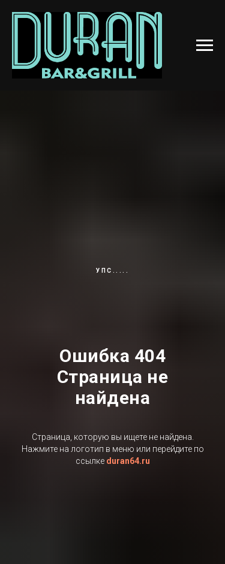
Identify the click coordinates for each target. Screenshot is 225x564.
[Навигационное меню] (204, 46)
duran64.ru (128, 461)
